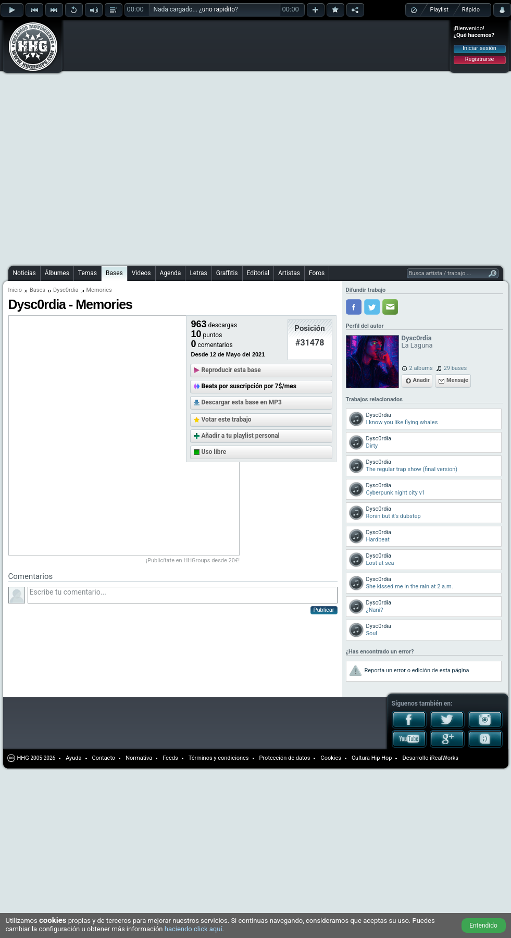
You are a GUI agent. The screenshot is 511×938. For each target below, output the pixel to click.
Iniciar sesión (479, 48)
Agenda (170, 273)
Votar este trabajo (227, 419)
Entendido (483, 925)
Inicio (15, 290)
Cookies (330, 758)
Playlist (439, 9)
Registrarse (479, 59)
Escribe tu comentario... (183, 595)
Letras (198, 273)
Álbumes (57, 273)
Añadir (421, 380)
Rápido (471, 9)
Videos (141, 273)
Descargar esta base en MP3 (242, 402)
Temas (87, 273)
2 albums (421, 368)
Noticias (24, 273)
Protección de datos (284, 758)
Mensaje (457, 380)
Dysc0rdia (66, 290)
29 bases (455, 368)
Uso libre (214, 451)
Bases (114, 273)
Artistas (289, 273)
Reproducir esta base (231, 370)
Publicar (324, 610)
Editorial (258, 273)
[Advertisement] (120, 141)
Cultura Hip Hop (372, 758)
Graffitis (227, 273)
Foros (317, 273)
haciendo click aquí (193, 929)
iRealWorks (444, 758)
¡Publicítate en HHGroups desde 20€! (193, 560)
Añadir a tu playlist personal (241, 435)
